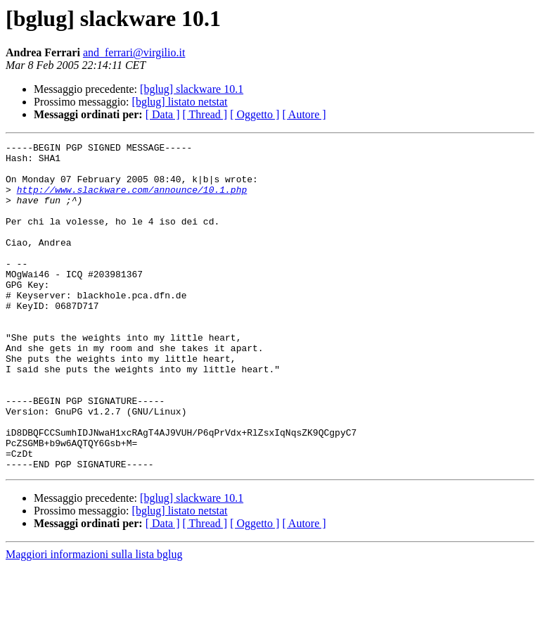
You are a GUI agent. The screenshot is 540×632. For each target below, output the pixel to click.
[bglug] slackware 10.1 (191, 89)
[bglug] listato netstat (180, 102)
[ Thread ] (205, 114)
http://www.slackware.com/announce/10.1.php (132, 200)
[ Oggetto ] (254, 114)
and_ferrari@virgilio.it (134, 52)
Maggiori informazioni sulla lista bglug (94, 620)
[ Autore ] (304, 114)
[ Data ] (163, 114)
